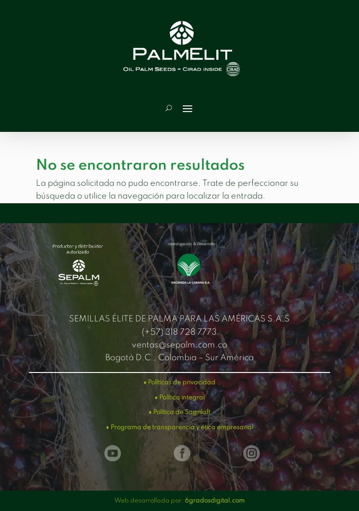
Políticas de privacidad (181, 383)
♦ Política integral (179, 398)
